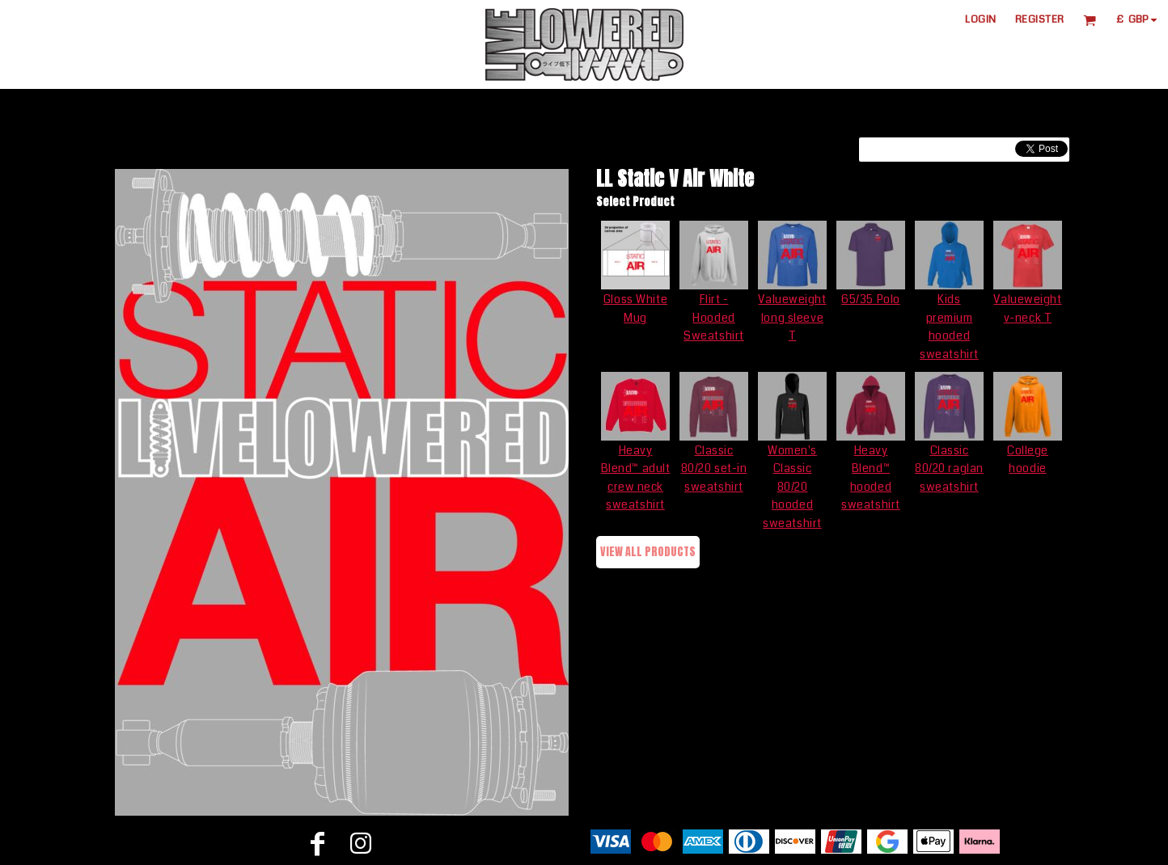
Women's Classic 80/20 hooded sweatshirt (792, 486)
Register (1039, 19)
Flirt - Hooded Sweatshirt (713, 317)
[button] (1089, 20)
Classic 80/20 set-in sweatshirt (714, 468)
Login (981, 19)
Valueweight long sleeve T (792, 317)
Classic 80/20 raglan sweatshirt (949, 468)
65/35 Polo (870, 299)
